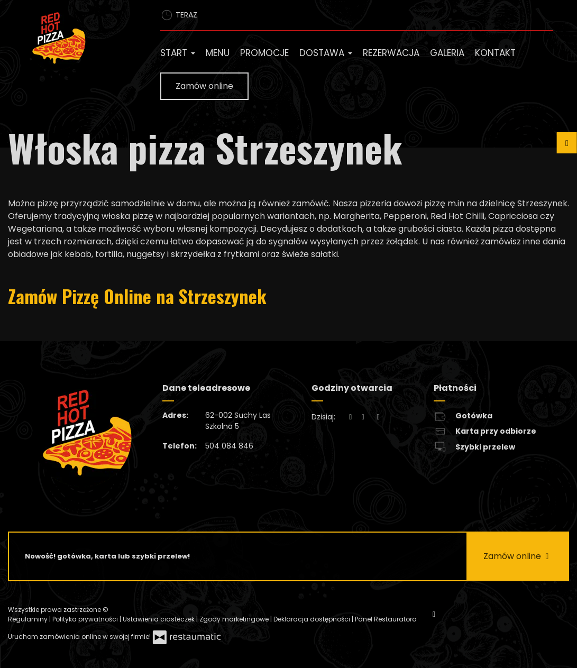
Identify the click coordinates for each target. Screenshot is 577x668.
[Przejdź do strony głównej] (76, 40)
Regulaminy (28, 619)
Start (177, 53)
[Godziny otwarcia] (378, 417)
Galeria (447, 53)
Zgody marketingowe (234, 619)
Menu (218, 53)
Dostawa (325, 53)
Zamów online (204, 86)
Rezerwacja (391, 53)
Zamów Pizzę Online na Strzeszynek (137, 295)
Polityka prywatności (86, 619)
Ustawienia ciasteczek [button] (159, 619)
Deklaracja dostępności (312, 619)
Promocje (264, 53)
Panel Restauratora (386, 619)
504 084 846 (229, 446)
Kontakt (495, 53)
